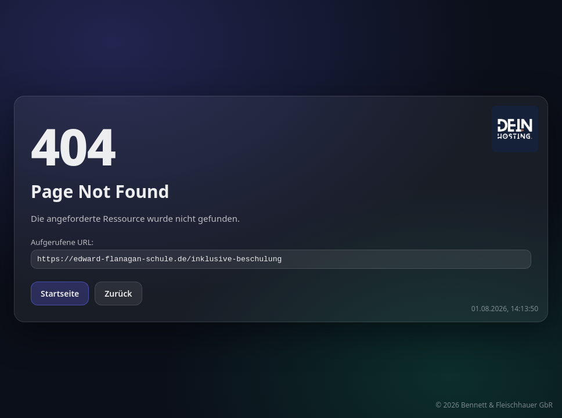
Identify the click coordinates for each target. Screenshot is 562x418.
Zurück (118, 294)
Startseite (60, 294)
